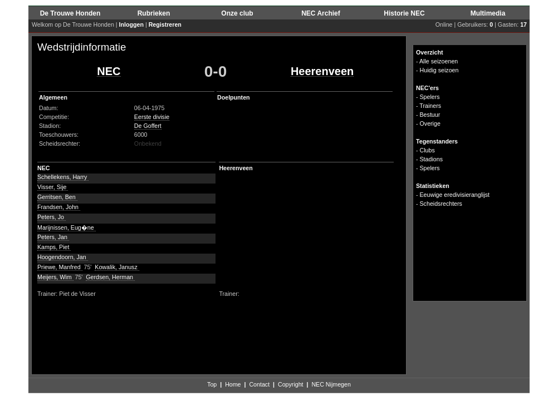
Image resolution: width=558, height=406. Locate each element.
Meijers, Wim (55, 277)
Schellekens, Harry (63, 177)
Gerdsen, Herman (110, 277)
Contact (259, 384)
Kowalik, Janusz (117, 267)
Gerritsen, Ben (57, 197)
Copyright (291, 384)
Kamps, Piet (54, 247)
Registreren (165, 24)
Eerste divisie (151, 116)
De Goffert (147, 125)
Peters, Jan (53, 237)
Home (233, 384)
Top (212, 384)
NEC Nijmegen (330, 384)
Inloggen (131, 24)
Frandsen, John (58, 207)
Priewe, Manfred (59, 267)
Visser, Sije (52, 187)
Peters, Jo (51, 217)
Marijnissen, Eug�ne (66, 227)
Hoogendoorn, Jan (62, 257)
